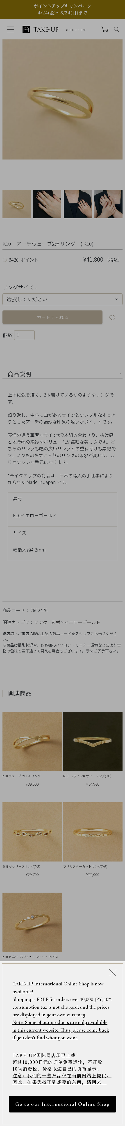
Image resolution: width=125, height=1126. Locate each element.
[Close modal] (113, 972)
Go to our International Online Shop (62, 1104)
